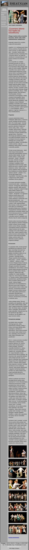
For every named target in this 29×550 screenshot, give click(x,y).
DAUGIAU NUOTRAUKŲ (14, 537)
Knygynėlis (3, 18)
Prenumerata (4, 26)
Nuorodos (3, 24)
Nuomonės (3, 22)
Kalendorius (4, 12)
